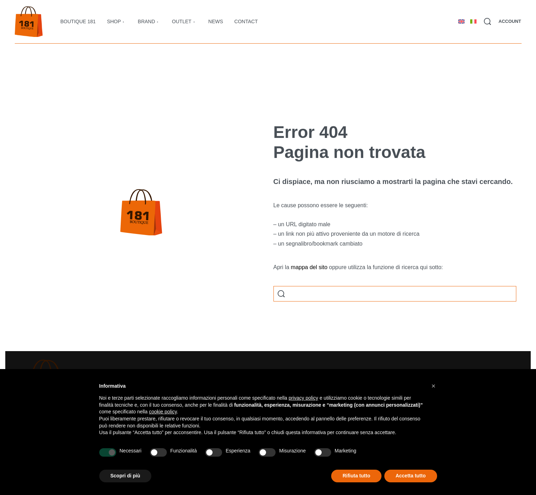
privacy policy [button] (303, 398)
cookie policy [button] (163, 411)
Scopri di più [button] (125, 475)
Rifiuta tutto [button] (356, 475)
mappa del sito (309, 267)
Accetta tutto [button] (411, 475)
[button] (433, 386)
